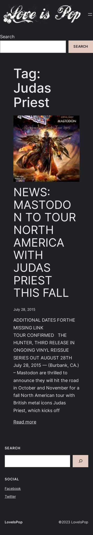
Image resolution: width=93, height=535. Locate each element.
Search (7, 36)
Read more (24, 421)
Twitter (10, 496)
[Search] (81, 461)
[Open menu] (90, 14)
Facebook (13, 489)
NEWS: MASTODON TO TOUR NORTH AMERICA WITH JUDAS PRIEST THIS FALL (44, 242)
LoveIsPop (14, 522)
